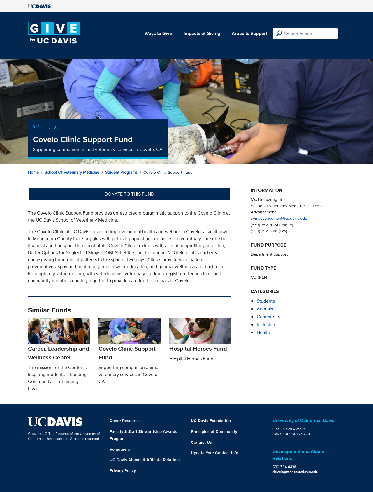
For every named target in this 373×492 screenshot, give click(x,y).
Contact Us (201, 442)
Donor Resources (126, 421)
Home (33, 172)
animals (265, 308)
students (266, 301)
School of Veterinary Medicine (72, 172)
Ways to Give (158, 33)
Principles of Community (214, 431)
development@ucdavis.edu (295, 472)
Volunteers (120, 449)
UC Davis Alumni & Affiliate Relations (145, 460)
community (268, 316)
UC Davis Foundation (211, 421)
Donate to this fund (129, 194)
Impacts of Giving (202, 33)
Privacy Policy (123, 470)
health (263, 332)
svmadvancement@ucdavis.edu (279, 218)
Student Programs (121, 172)
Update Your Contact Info (214, 453)
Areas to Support (249, 33)
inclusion (266, 324)
